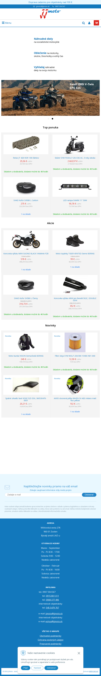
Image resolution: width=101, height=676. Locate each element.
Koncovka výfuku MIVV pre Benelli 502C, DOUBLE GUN (75, 299)
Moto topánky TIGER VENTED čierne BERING (75, 254)
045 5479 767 (52, 607)
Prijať (25, 668)
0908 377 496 (52, 599)
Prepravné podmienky (50, 643)
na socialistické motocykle (46, 40)
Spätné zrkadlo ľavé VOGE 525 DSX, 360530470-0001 (25, 399)
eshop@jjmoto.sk (54, 621)
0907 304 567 (60, 6)
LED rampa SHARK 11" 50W (75, 200)
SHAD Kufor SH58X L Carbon (26, 200)
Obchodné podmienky (50, 635)
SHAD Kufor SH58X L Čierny (26, 298)
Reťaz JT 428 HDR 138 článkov (26, 158)
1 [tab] (48, 119)
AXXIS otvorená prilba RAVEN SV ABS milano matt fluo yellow (75, 399)
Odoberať (89, 495)
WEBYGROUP (93, 671)
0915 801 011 (52, 595)
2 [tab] (52, 119)
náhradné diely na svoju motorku (45, 68)
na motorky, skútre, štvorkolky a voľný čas (48, 54)
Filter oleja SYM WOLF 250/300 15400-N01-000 (75, 356)
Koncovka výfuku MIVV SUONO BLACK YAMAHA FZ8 (25, 254)
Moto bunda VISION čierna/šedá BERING (26, 356)
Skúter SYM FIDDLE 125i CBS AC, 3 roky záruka (75, 158)
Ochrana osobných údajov (50, 639)
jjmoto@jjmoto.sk (42, 6)
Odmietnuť (51, 668)
